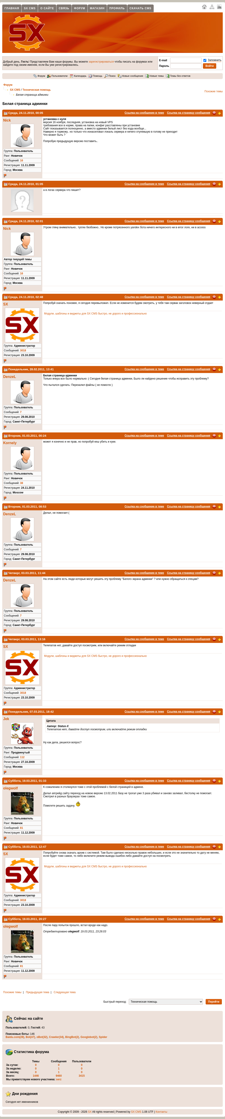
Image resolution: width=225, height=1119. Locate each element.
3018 (23, 350)
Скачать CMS (140, 8)
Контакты (161, 1111)
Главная (11, 8)
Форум (79, 8)
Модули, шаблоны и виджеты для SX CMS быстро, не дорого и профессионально (95, 313)
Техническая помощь (36, 89)
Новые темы (154, 76)
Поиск (110, 76)
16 (21, 160)
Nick (7, 120)
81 (21, 828)
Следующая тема (65, 992)
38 (21, 483)
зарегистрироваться (101, 61)
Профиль (117, 8)
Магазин (97, 8)
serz (58, 1079)
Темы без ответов (178, 76)
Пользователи (57, 76)
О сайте (47, 8)
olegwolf (10, 788)
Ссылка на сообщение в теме (144, 112)
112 (22, 757)
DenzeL (9, 377)
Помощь (95, 76)
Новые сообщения (130, 76)
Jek (6, 719)
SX (5, 304)
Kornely (10, 443)
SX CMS (30, 8)
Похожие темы (214, 91)
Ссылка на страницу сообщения (188, 112)
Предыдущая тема (37, 992)
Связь (64, 8)
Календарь (78, 76)
